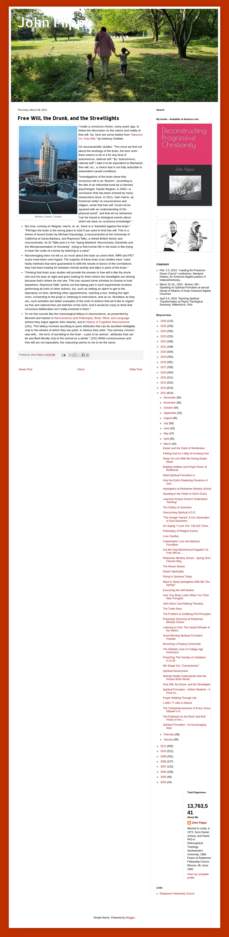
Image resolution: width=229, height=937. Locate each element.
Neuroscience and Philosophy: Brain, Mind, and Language (91, 318)
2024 (164, 331)
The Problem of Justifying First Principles (187, 614)
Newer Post (25, 369)
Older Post (135, 369)
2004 (164, 782)
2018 (164, 362)
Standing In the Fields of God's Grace (185, 493)
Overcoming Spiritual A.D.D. (179, 512)
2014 (164, 382)
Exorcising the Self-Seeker (178, 590)
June (167, 428)
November (170, 402)
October (169, 407)
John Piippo (55, 22)
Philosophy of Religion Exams (180, 531)
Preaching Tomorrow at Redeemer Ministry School (183, 621)
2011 (164, 746)
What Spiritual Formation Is (179, 475)
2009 (164, 756)
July (166, 423)
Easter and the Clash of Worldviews (184, 448)
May (166, 433)
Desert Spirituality (173, 571)
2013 (164, 387)
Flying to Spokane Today (177, 576)
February (169, 734)
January (169, 739)
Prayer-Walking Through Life (179, 697)
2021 (164, 346)
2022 (164, 341)
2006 (164, 771)
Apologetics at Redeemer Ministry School (187, 488)
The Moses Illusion (174, 566)
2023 (164, 336)
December (170, 397)
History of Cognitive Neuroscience (108, 322)
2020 (164, 351)
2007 (164, 766)
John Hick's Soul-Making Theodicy (183, 603)
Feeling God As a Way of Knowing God (186, 453)
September (170, 413)
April (167, 438)
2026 (164, 321)
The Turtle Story (172, 608)
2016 (164, 372)
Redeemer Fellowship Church (177, 893)
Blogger (130, 917)
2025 (164, 326)
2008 (164, 761)
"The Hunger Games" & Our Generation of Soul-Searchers (186, 519)
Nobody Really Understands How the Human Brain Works (184, 678)
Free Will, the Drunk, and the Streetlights (187, 684)
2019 (164, 356)
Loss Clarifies (171, 536)
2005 (164, 776)
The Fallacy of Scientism (177, 507)
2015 (164, 377)
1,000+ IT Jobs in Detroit (177, 703)
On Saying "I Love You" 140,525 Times (185, 526)
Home (81, 369)
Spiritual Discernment (175, 671)
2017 (164, 367)
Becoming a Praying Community (182, 644)
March (168, 443)
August (168, 418)
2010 (164, 751)
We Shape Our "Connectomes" (181, 665)
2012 (164, 393)
